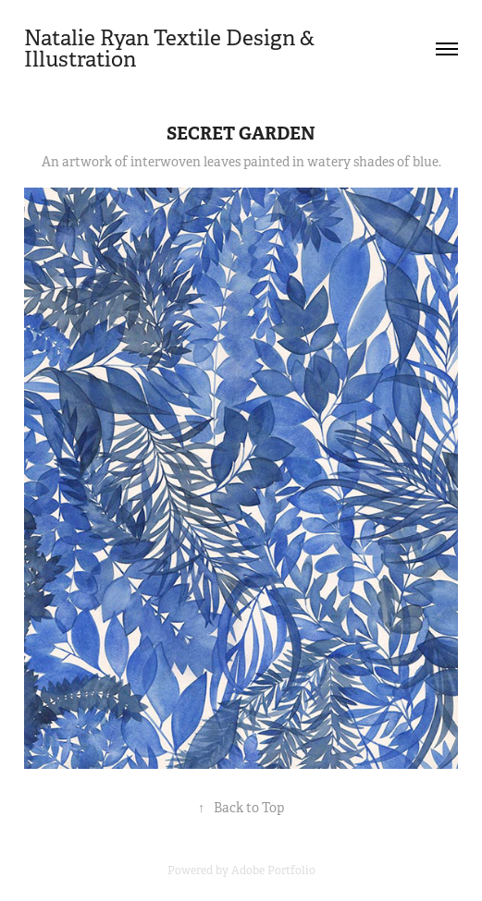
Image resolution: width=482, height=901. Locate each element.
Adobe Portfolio (273, 870)
